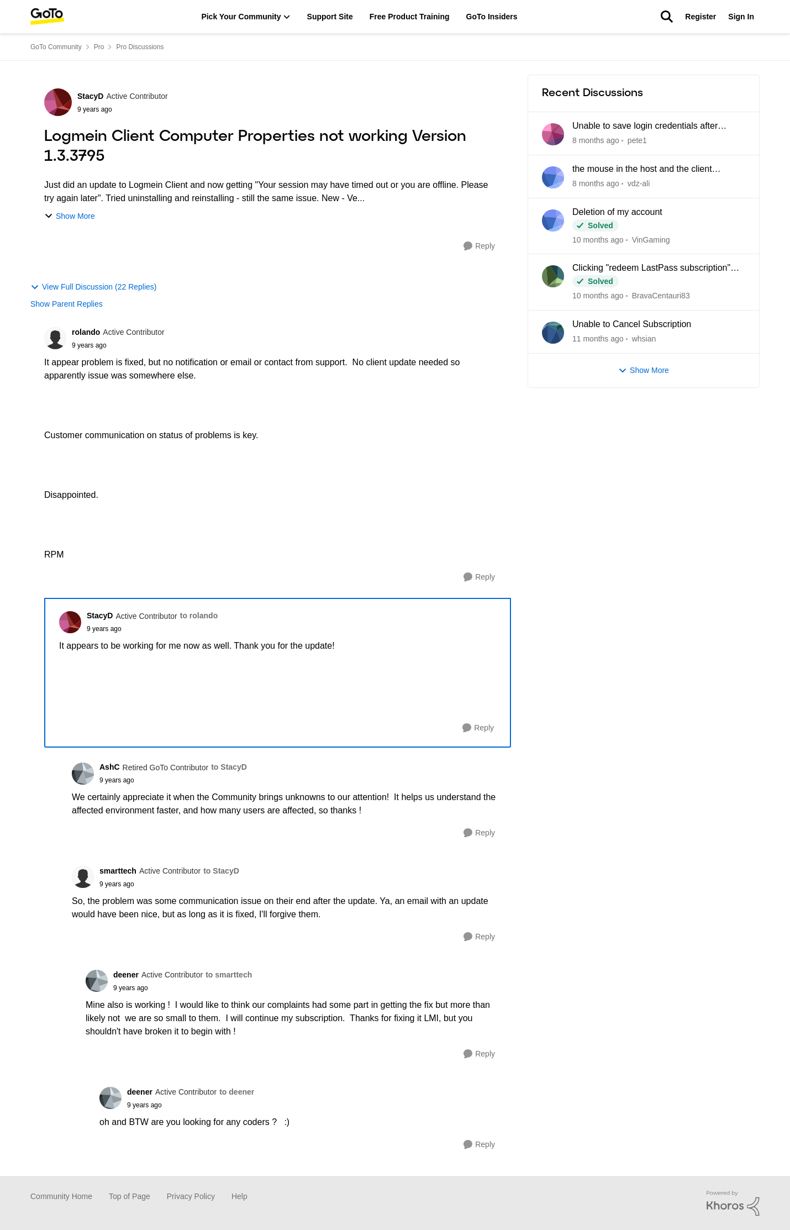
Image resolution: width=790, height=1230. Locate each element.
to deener (236, 1091)
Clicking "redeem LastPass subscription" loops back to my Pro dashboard (651, 268)
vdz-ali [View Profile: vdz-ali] (639, 183)
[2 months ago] (598, 239)
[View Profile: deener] (97, 981)
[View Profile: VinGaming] (553, 220)
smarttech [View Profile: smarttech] (117, 870)
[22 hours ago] (595, 140)
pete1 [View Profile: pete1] (637, 140)
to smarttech (229, 974)
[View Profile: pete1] (553, 134)
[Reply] (479, 246)
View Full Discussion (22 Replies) (93, 287)
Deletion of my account (617, 212)
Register (700, 16)
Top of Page (129, 1196)
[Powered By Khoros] (733, 1203)
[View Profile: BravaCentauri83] (553, 276)
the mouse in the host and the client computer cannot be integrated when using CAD (655, 169)
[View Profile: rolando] (55, 338)
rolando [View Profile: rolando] (86, 332)
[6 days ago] (595, 184)
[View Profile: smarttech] (83, 877)
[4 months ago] (598, 339)
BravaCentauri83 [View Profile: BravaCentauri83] (661, 295)
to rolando (199, 615)
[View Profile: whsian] (553, 333)
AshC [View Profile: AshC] (109, 767)
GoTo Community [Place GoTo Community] (56, 47)
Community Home (61, 1196)
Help (239, 1196)
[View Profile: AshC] (83, 774)
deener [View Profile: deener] (126, 974)
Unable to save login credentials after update (645, 126)
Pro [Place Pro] (99, 47)
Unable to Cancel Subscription (631, 324)
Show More (69, 216)
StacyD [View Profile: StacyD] (90, 96)
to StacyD (229, 767)
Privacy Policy (191, 1196)
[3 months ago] (598, 296)
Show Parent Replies (66, 303)
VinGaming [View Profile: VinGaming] (651, 239)
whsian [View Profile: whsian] (644, 338)
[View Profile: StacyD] (58, 102)
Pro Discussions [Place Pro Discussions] (140, 47)
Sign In (741, 16)
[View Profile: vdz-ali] (553, 177)
